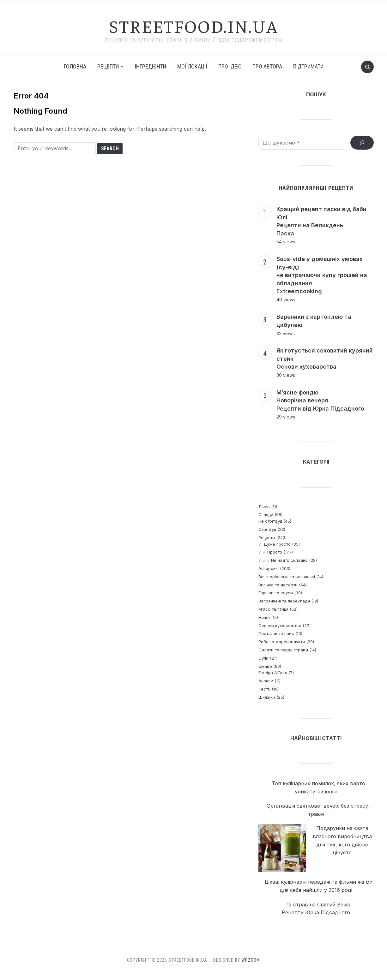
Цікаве (265, 666)
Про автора (267, 66)
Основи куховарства (279, 625)
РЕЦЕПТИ (108, 66)
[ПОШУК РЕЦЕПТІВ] (362, 143)
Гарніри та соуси (275, 592)
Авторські (268, 568)
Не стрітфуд (270, 521)
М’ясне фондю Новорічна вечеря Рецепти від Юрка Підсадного (320, 400)
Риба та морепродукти (281, 641)
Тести (264, 688)
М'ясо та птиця (273, 609)
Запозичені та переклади (284, 600)
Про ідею (229, 66)
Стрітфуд (267, 529)
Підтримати (308, 66)
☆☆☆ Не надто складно (283, 560)
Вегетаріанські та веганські (286, 576)
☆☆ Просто (270, 552)
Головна (75, 66)
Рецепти (266, 537)
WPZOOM (250, 960)
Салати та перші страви (283, 649)
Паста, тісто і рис (276, 633)
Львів (264, 506)
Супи (263, 658)
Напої (264, 617)
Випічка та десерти (278, 584)
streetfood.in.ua (193, 26)
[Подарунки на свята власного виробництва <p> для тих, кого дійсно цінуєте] (282, 848)
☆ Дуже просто (274, 544)
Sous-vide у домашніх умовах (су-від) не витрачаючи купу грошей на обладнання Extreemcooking (321, 275)
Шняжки (266, 697)
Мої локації (192, 66)
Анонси (265, 680)
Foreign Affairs (272, 672)
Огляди (265, 514)
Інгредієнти (150, 66)
